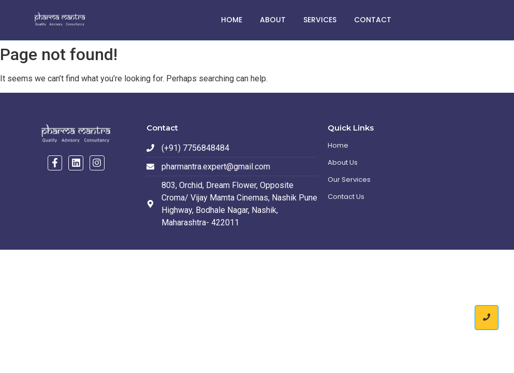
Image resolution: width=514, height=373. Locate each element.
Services (319, 20)
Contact (372, 20)
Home (231, 20)
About (273, 20)
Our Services (349, 179)
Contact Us (346, 197)
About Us (343, 162)
